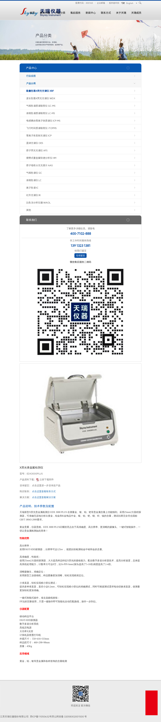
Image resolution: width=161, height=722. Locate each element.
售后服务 (75, 13)
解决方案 (45, 13)
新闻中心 (91, 13)
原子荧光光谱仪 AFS (37, 150)
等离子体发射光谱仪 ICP (39, 135)
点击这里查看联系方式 (44, 491)
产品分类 (60, 13)
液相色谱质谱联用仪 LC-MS (40, 113)
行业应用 (31, 76)
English (129, 3)
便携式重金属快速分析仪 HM (41, 158)
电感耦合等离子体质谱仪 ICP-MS (43, 121)
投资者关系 (114, 3)
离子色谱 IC (32, 188)
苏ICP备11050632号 (41, 716)
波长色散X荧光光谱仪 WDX (40, 98)
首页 (32, 13)
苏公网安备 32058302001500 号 (69, 716)
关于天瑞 (121, 13)
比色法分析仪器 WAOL (38, 202)
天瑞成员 (136, 13)
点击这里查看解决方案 (44, 497)
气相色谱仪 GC (34, 173)
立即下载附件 (47, 479)
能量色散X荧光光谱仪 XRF (40, 91)
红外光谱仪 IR (33, 195)
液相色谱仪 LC (33, 180)
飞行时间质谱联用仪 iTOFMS (41, 128)
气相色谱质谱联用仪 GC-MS (40, 106)
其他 (28, 210)
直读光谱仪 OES (34, 143)
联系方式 (106, 13)
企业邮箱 (101, 3)
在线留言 (80, 255)
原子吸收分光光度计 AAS (39, 165)
